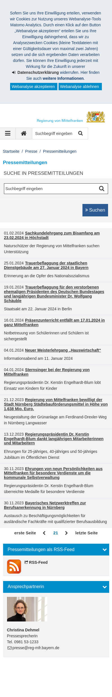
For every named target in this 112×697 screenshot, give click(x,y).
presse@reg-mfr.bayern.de (35, 648)
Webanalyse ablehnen (79, 86)
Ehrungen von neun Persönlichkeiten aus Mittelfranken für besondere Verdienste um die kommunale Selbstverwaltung (53, 473)
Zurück (45, 533)
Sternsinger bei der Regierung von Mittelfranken (47, 372)
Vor (66, 533)
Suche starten (80, 134)
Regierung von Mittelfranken (38, 670)
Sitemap (17, 682)
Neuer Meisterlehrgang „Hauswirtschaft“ (63, 350)
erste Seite (25, 532)
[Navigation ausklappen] (8, 133)
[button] (56, 549)
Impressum (19, 676)
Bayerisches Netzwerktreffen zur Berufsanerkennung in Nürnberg (45, 505)
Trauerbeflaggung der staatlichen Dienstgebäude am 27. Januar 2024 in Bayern (46, 265)
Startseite (11, 151)
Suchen (97, 210)
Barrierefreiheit (46, 682)
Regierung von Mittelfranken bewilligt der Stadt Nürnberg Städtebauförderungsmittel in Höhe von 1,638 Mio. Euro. (56, 404)
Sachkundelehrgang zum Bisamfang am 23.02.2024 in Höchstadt (52, 235)
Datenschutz (49, 676)
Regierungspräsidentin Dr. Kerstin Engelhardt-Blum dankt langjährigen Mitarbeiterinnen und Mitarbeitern (54, 439)
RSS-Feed (38, 562)
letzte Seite (86, 532)
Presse (31, 151)
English (74, 682)
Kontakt (76, 676)
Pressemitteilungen (60, 151)
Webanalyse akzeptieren (33, 86)
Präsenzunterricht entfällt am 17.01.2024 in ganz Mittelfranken (54, 322)
